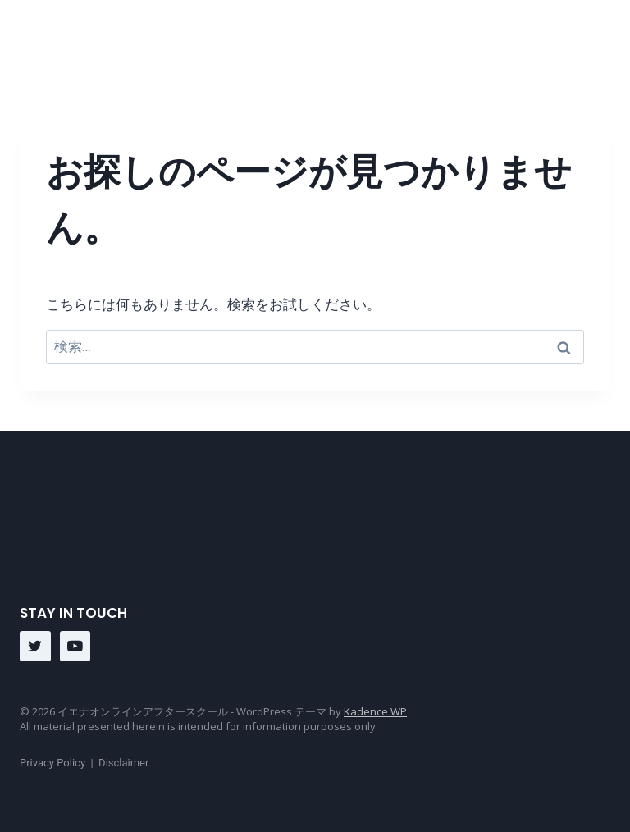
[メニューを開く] (597, 40)
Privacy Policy (52, 763)
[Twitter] (35, 646)
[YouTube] (75, 646)
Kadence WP (375, 711)
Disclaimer (123, 763)
